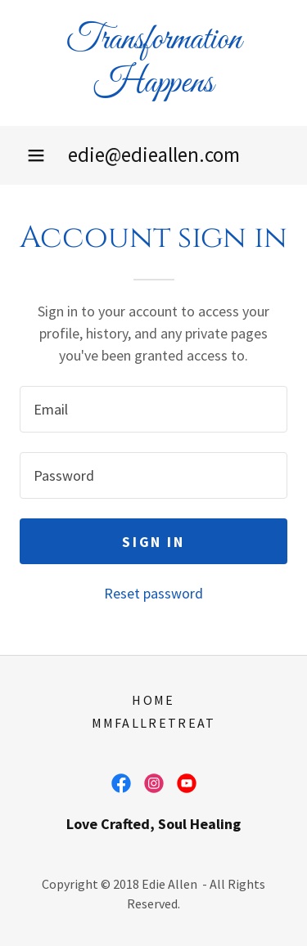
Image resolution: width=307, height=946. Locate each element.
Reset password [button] (153, 593)
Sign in (153, 541)
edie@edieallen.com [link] (154, 154)
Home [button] (153, 700)
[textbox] (153, 409)
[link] (153, 63)
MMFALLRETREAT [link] (154, 723)
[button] (36, 155)
